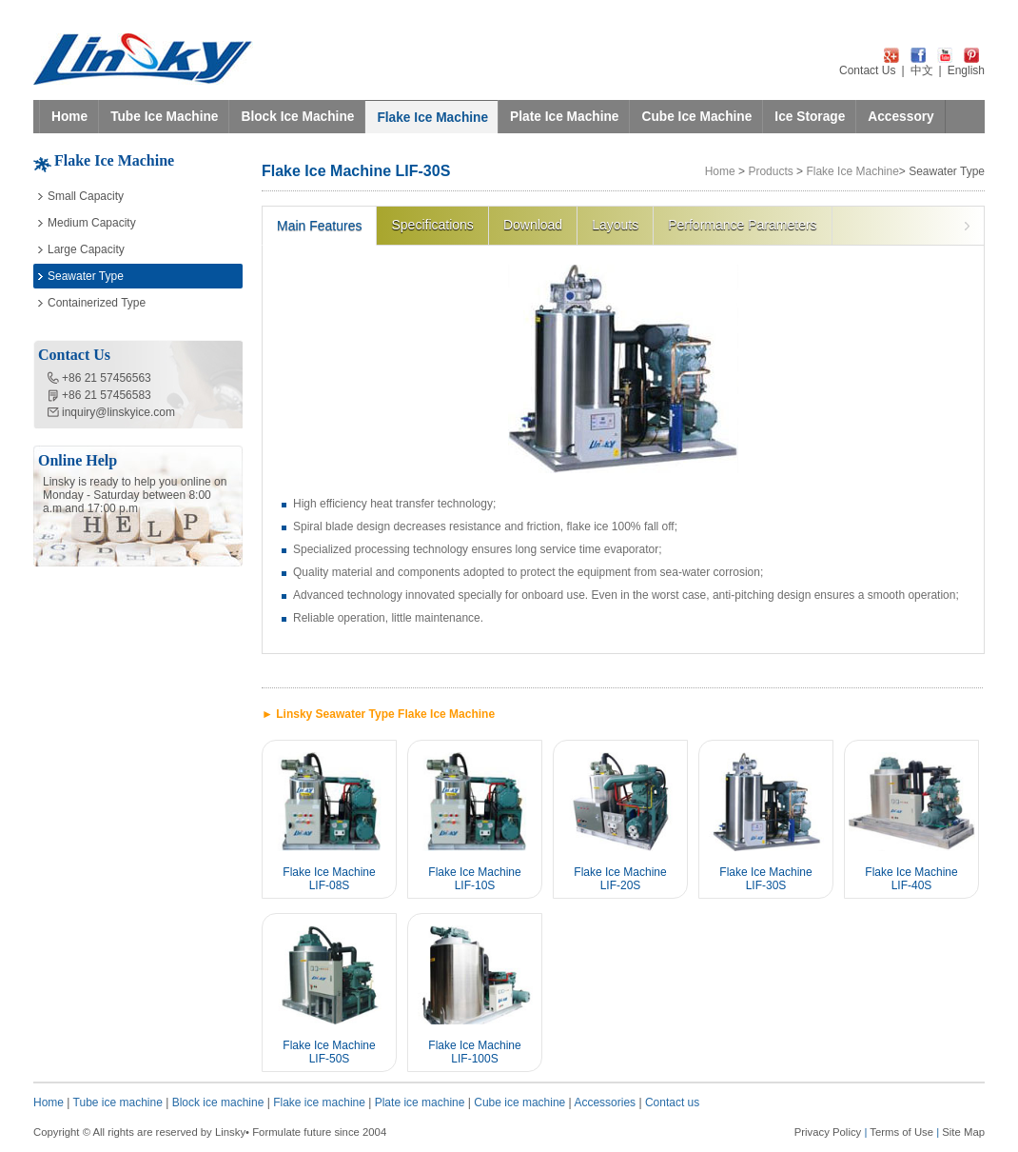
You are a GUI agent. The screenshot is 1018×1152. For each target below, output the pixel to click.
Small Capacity (86, 196)
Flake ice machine (319, 1102)
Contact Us (867, 70)
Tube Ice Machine (164, 116)
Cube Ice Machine (696, 116)
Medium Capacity (92, 222)
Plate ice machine (420, 1102)
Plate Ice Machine (564, 116)
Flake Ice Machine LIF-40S (911, 878)
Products (770, 171)
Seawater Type (86, 276)
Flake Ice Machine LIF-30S (765, 878)
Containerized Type (97, 302)
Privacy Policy (828, 1132)
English (966, 70)
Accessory (900, 116)
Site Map (963, 1132)
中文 (921, 70)
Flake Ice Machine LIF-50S (329, 1052)
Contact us (672, 1102)
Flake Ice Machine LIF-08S (329, 878)
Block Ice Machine (297, 116)
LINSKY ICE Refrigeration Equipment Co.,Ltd (143, 59)
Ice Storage (809, 116)
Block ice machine (218, 1102)
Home (69, 116)
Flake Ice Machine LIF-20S (620, 878)
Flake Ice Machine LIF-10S (474, 878)
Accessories (605, 1102)
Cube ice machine (519, 1102)
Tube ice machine (118, 1102)
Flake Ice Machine (432, 117)
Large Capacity (86, 249)
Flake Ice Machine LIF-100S (474, 1052)
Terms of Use (901, 1132)
